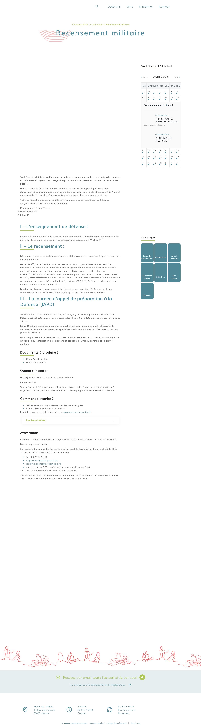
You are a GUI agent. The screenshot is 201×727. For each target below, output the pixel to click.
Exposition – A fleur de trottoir (166, 120)
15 (154, 150)
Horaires (82, 706)
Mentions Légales (97, 723)
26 (177, 156)
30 (143, 91)
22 (154, 156)
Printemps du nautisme (163, 139)
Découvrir (114, 6)
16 (160, 150)
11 (172, 97)
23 (160, 156)
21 (149, 156)
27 (143, 162)
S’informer (146, 6)
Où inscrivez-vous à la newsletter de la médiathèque (100, 684)
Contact (164, 6)
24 (166, 156)
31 (149, 91)
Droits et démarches (94, 24)
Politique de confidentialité (118, 723)
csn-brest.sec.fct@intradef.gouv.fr (44, 463)
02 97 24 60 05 (85, 709)
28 (149, 162)
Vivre (129, 6)
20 (143, 156)
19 (177, 150)
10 (166, 97)
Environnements (126, 709)
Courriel (82, 713)
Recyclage (123, 713)
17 (166, 150)
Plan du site (135, 723)
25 (172, 156)
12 (177, 97)
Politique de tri (126, 706)
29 (154, 162)
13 (143, 150)
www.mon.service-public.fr (77, 412)
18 (172, 150)
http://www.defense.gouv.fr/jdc (42, 460)
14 (149, 150)
